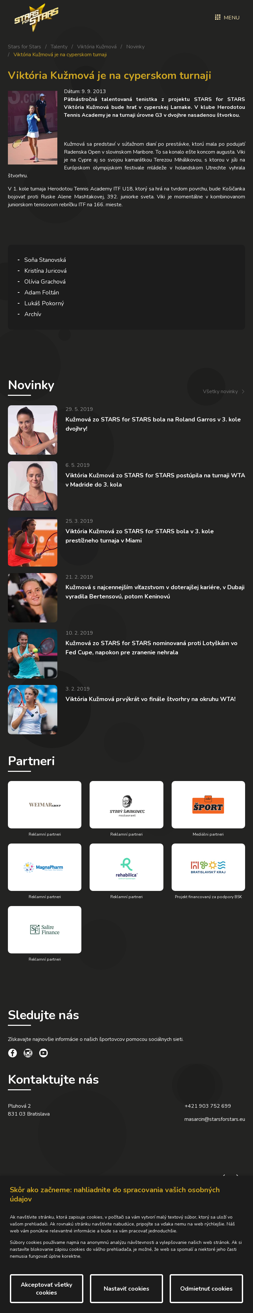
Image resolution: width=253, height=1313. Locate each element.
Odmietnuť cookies (206, 1289)
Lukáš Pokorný (44, 303)
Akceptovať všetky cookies (46, 1289)
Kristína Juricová (45, 271)
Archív (32, 314)
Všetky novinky (220, 391)
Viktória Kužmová (97, 46)
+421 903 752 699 (207, 1106)
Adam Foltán (41, 292)
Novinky (135, 46)
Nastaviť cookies (126, 1289)
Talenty (59, 46)
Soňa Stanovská (45, 260)
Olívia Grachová (45, 282)
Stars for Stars (24, 46)
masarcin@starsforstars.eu (214, 1119)
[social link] (12, 1054)
